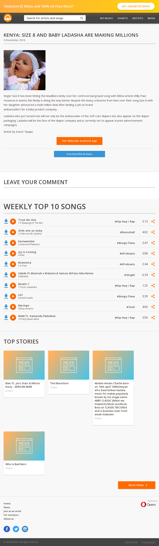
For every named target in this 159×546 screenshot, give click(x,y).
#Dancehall (128, 232)
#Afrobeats (128, 253)
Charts (123, 18)
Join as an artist (12, 511)
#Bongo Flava (126, 243)
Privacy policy (148, 542)
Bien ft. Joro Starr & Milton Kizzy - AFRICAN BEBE (22, 385)
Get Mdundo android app (79, 140)
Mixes (151, 18)
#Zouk (131, 307)
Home (7, 503)
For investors (11, 515)
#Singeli (130, 275)
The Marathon (59, 383)
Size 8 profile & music (79, 154)
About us (9, 518)
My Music (106, 18)
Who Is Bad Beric (15, 464)
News (7, 507)
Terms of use (131, 542)
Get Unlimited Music (136, 6)
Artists (137, 18)
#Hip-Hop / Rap (125, 221)
